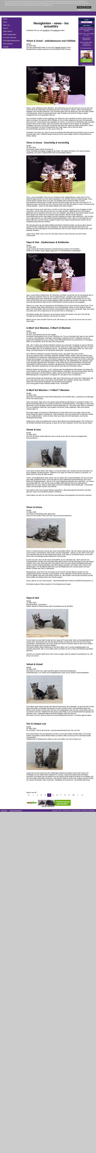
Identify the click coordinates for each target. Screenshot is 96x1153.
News (5, 22)
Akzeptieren (80, 7)
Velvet (57, 47)
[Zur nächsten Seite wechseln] (78, 795)
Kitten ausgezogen (9, 34)
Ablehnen (88, 7)
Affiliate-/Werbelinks (87, 65)
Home (5, 19)
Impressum (4, 810)
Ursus (49, 151)
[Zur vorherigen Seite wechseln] (33, 795)
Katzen (5, 28)
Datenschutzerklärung (16, 810)
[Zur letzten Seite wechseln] (82, 795)
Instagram (56, 30)
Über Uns (6, 25)
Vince (43, 151)
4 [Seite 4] (49, 795)
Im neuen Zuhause (9, 37)
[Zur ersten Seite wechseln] (28, 795)
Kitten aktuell (7, 31)
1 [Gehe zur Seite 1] (37, 795)
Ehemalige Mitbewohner (11, 40)
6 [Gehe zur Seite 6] (57, 795)
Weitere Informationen (84, 9)
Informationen (8, 44)
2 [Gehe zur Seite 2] (41, 795)
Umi (52, 250)
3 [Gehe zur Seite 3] (45, 795)
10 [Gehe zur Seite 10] (73, 795)
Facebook (45, 30)
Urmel (63, 47)
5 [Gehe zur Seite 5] (53, 795)
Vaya (47, 250)
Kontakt (5, 47)
